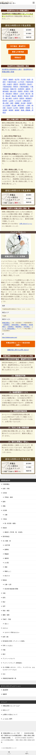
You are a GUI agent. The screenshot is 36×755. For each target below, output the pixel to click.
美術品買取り (16, 324)
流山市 (29, 84)
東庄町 (29, 103)
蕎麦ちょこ (8, 571)
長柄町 (21, 108)
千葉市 (5, 79)
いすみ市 (18, 101)
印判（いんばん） (8, 645)
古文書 (5, 510)
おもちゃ (5, 628)
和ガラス (7, 576)
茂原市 (20, 91)
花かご (7, 623)
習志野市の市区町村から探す (12, 69)
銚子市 (28, 93)
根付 (4, 654)
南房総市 (29, 98)
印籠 (4, 650)
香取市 (15, 93)
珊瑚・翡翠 (6, 615)
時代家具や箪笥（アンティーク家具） (14, 641)
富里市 (21, 98)
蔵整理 (5, 694)
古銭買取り (10, 326)
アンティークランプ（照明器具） (13, 663)
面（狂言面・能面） (11, 523)
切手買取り (27, 326)
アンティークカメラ (9, 658)
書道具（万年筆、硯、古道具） (14, 532)
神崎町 (17, 103)
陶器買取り (19, 326)
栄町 (11, 103)
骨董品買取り (6, 322)
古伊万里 (7, 545)
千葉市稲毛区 (7, 86)
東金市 (14, 96)
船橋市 (11, 79)
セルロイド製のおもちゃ (12, 632)
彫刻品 (5, 580)
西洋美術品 (6, 536)
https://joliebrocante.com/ (9, 337)
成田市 (28, 89)
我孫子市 (13, 89)
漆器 (6, 567)
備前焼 (7, 558)
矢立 (4, 674)
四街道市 (9, 93)
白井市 (15, 98)
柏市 (28, 79)
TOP (11, 733)
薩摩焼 (7, 549)
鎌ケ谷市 (13, 91)
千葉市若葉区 (24, 86)
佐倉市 (9, 84)
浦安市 (15, 84)
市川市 (23, 79)
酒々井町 (6, 103)
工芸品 (5, 519)
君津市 (26, 91)
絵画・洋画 (6, 488)
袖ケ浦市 (9, 98)
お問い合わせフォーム (25, 223)
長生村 (9, 108)
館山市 (8, 96)
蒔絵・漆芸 (6, 610)
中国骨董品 (6, 484)
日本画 (5, 493)
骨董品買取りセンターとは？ (11, 706)
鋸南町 (17, 110)
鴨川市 (26, 96)
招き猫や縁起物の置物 (11, 589)
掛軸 (4, 506)
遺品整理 (5, 690)
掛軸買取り (24, 324)
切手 (4, 606)
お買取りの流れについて (10, 714)
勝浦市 (20, 96)
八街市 (21, 93)
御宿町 (11, 110)
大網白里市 (26, 101)
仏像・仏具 (8, 584)
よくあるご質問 (7, 719)
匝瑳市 (5, 101)
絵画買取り (6, 324)
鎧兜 (4, 597)
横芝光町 (21, 105)
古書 (6, 514)
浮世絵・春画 (9, 497)
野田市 (15, 86)
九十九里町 (6, 105)
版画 (4, 501)
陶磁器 (7, 554)
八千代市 (21, 82)
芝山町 (14, 105)
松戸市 (17, 79)
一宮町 (28, 105)
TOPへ (27, 752)
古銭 (4, 593)
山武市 (11, 101)
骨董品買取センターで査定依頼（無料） (18, 344)
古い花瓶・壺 (7, 541)
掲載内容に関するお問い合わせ (18, 350)
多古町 (23, 103)
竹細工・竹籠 (7, 619)
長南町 (28, 108)
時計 (4, 602)
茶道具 (5, 528)
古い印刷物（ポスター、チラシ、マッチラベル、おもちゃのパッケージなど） (19, 668)
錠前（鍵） (6, 636)
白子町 (15, 108)
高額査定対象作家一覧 (9, 678)
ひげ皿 (7, 562)
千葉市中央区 (11, 82)
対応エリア (6, 710)
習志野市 (22, 84)
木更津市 (21, 89)
